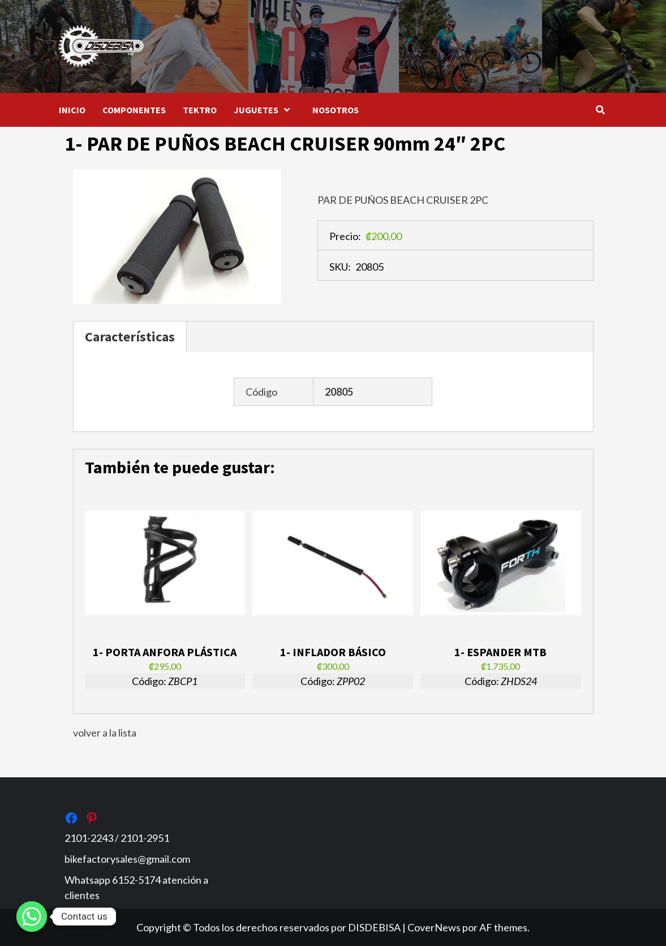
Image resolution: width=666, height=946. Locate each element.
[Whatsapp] (31, 916)
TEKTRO (200, 109)
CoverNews (434, 927)
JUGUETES (264, 109)
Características (130, 336)
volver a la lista (104, 732)
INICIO (72, 109)
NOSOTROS (335, 109)
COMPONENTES (134, 109)
